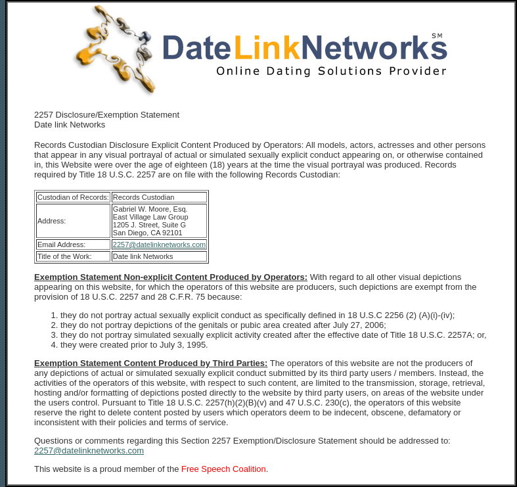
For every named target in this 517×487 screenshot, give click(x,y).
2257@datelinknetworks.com (159, 244)
